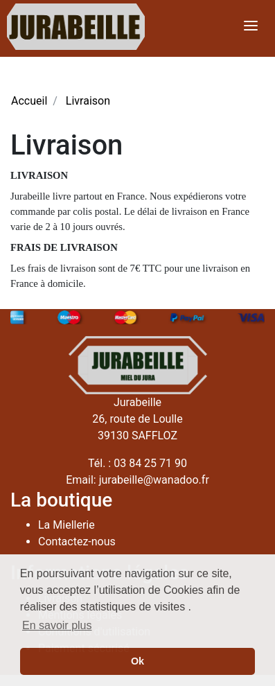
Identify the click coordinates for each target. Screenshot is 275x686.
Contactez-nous (77, 541)
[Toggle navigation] (250, 26)
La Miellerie (66, 524)
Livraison (88, 100)
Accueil (29, 100)
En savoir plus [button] (57, 625)
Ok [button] (137, 661)
